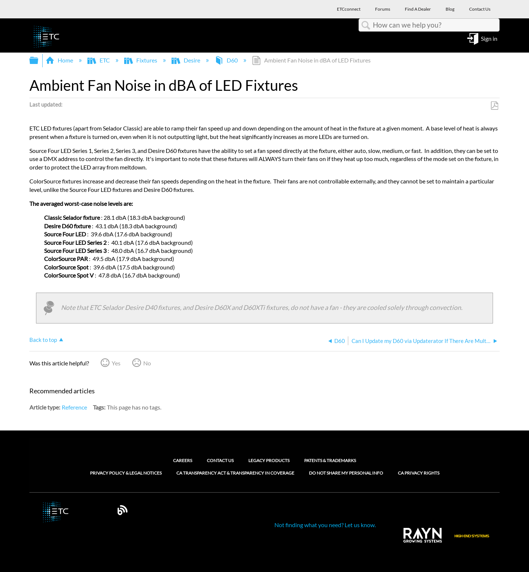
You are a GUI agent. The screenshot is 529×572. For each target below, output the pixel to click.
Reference (74, 407)
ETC (99, 60)
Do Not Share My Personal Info (346, 473)
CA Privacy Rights (418, 473)
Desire (186, 60)
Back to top (43, 339)
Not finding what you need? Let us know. (325, 524)
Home (60, 60)
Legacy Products (268, 460)
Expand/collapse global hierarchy (38, 60)
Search (366, 25)
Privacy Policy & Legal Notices (126, 473)
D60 (227, 60)
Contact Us (220, 460)
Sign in (489, 38)
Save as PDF (494, 105)
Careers (182, 460)
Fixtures (141, 60)
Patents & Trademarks (330, 460)
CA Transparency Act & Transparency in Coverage (235, 473)
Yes (116, 363)
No (147, 363)
